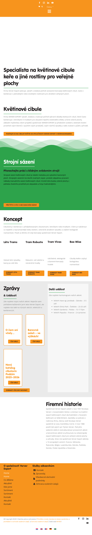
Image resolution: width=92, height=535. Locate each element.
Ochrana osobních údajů (39, 521)
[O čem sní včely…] (13, 316)
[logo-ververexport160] (8, 12)
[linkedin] (48, 3)
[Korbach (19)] (57, 245)
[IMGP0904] (35, 246)
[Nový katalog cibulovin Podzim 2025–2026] (13, 351)
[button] (42, 6)
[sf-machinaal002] (37, 188)
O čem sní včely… (12, 331)
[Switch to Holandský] (37, 528)
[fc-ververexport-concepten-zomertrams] (13, 246)
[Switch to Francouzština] (46, 528)
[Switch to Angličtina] (41, 528)
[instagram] (44, 3)
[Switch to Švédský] (55, 528)
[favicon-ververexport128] (80, 453)
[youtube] (52, 3)
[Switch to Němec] (50, 528)
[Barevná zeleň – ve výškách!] (35, 316)
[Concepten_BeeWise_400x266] (79, 245)
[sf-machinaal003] (60, 188)
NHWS (58, 521)
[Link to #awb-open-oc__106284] (67, 11)
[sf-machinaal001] (14, 188)
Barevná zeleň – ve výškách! (34, 333)
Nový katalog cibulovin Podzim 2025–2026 (12, 371)
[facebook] (39, 3)
